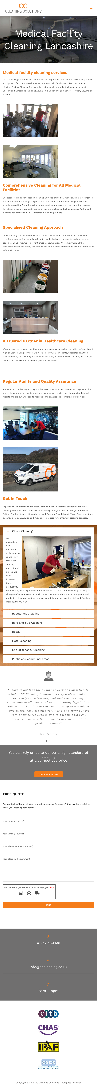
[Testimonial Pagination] (46, 741)
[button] (48, 531)
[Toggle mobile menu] (91, 7)
